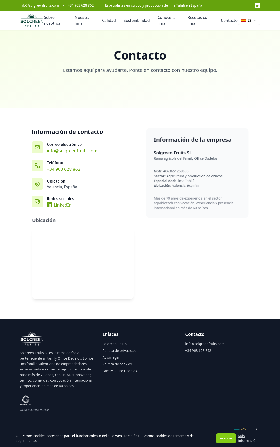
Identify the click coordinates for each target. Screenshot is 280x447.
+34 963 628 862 (63, 169)
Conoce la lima (167, 20)
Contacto (229, 20)
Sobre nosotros (52, 20)
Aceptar (226, 438)
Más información (247, 438)
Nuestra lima (82, 20)
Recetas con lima (198, 20)
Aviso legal (111, 357)
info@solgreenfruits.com (72, 151)
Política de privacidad (119, 350)
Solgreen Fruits (115, 343)
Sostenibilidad (137, 20)
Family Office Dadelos (120, 371)
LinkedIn (59, 205)
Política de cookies (117, 364)
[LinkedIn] (257, 5)
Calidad (109, 20)
